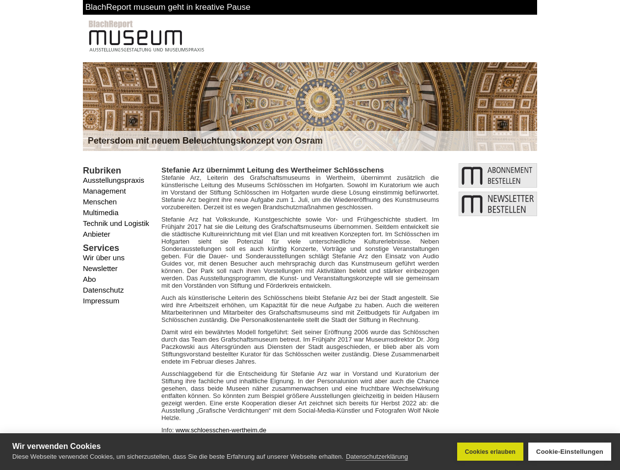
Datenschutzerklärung (377, 456)
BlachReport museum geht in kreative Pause (167, 7)
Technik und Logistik (116, 223)
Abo (89, 279)
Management (104, 191)
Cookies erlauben (490, 451)
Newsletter (100, 268)
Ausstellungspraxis (113, 180)
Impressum (101, 301)
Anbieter (96, 234)
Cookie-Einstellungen (569, 451)
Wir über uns (104, 257)
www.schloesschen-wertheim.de (221, 430)
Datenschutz (103, 290)
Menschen (100, 202)
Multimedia (101, 212)
